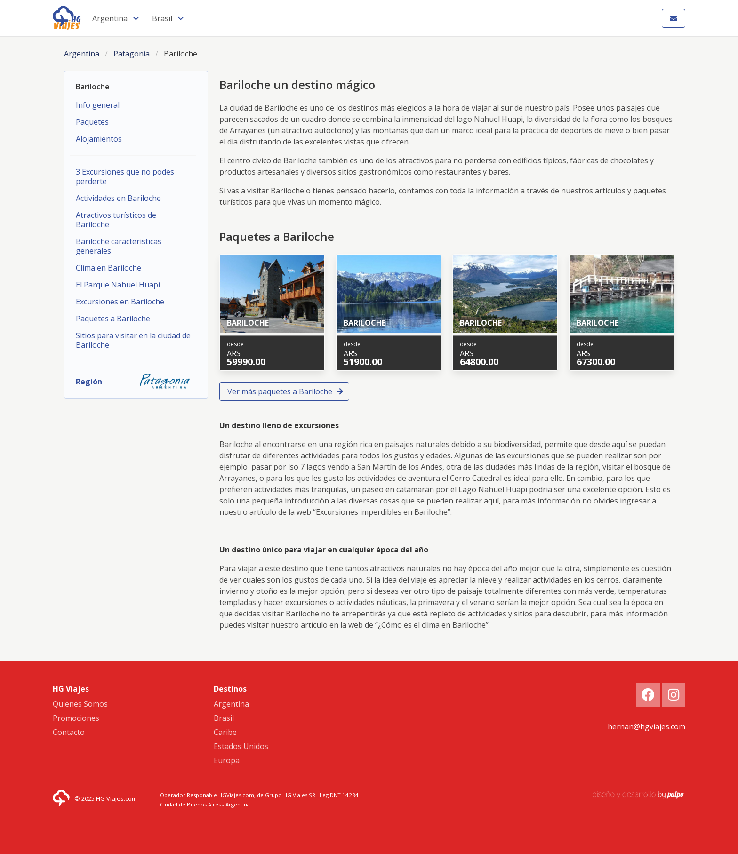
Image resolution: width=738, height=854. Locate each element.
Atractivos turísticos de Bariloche (116, 220)
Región (136, 381)
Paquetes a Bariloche (113, 318)
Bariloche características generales (118, 246)
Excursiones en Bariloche (120, 301)
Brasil (162, 18)
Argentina (110, 18)
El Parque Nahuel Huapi (118, 284)
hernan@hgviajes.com (646, 726)
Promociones (76, 718)
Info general (98, 105)
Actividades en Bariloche (118, 198)
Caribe (225, 732)
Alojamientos (99, 139)
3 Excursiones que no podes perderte (125, 176)
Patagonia (131, 53)
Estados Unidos (241, 746)
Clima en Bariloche (108, 268)
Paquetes (92, 122)
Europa (227, 760)
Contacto (69, 732)
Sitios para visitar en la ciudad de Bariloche (133, 340)
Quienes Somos (80, 704)
